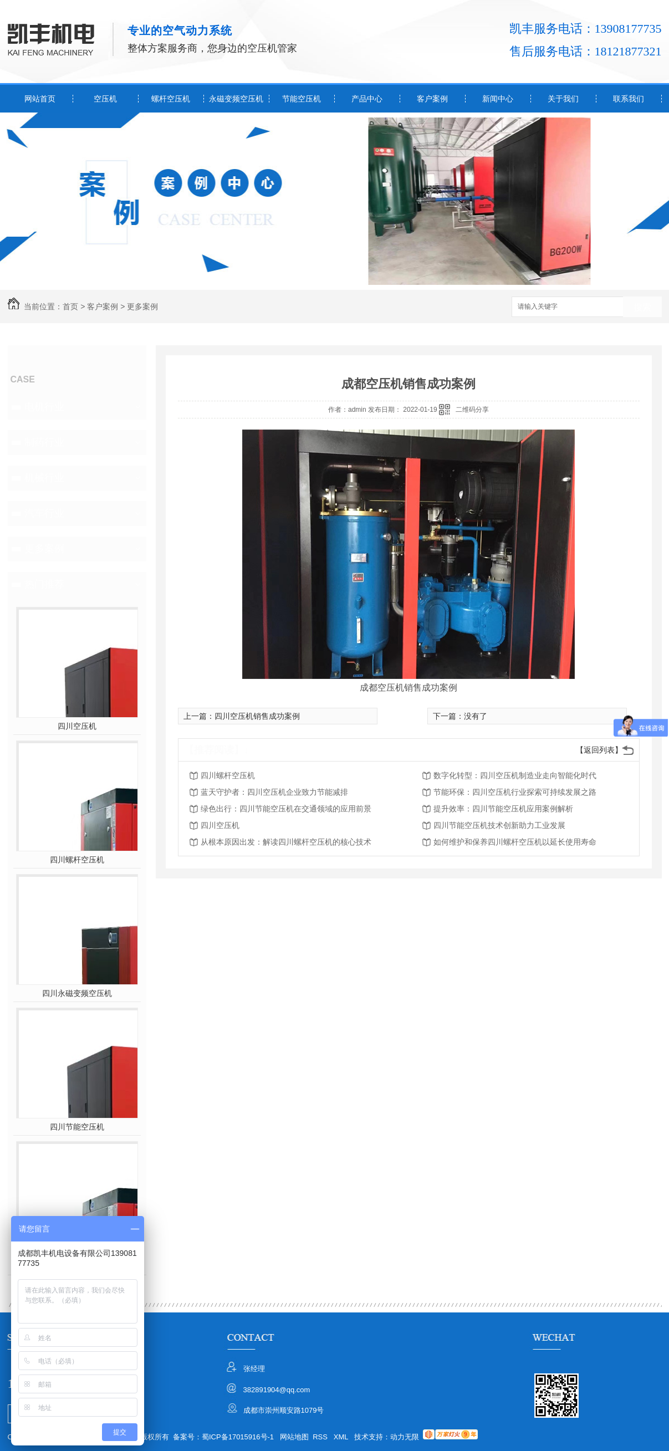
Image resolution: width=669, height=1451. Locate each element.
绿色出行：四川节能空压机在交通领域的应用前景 (286, 808)
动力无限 (404, 1437)
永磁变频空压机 (236, 99)
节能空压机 (301, 99)
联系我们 (628, 99)
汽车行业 (44, 513)
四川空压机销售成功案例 (257, 716)
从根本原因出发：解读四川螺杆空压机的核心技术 (286, 841)
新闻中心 (497, 99)
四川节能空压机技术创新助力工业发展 (499, 825)
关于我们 (563, 99)
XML (342, 1437)
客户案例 (432, 99)
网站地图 (294, 1437)
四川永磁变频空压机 (77, 993)
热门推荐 (44, 584)
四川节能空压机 (77, 1126)
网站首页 (39, 99)
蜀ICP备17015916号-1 (238, 1437)
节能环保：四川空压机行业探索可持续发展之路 (514, 792)
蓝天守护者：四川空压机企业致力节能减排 (274, 792)
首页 (70, 306)
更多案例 (142, 306)
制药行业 (44, 442)
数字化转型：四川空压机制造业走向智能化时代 (514, 775)
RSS (321, 1437)
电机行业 (44, 406)
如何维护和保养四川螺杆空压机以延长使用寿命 (514, 841)
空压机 (105, 99)
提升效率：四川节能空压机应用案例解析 (503, 808)
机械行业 (44, 477)
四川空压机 (77, 726)
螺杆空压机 (170, 99)
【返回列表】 (599, 749)
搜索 (642, 307)
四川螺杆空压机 (77, 859)
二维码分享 (472, 409)
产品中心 (366, 99)
